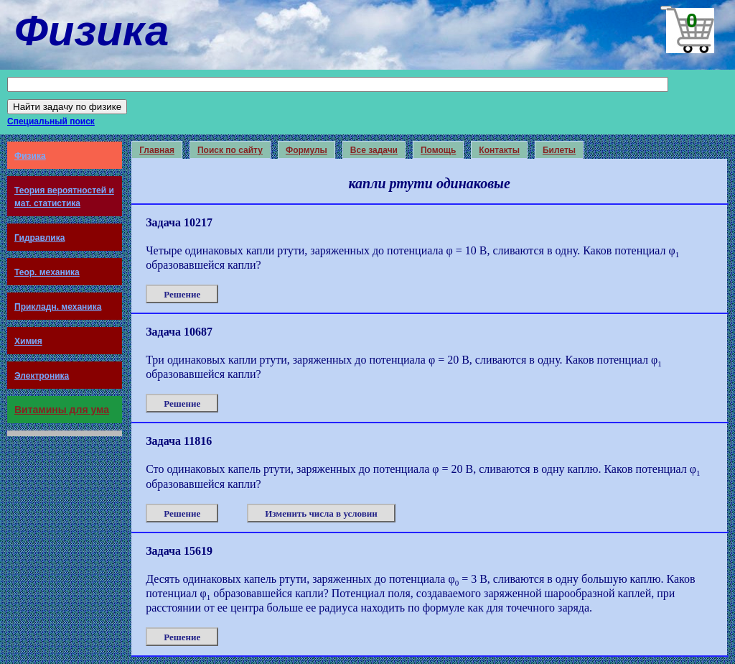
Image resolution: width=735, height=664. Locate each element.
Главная (156, 150)
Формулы (306, 150)
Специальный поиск (51, 121)
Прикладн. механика (57, 307)
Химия (28, 341)
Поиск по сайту (230, 150)
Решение (182, 294)
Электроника (41, 376)
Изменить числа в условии (321, 513)
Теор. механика (47, 272)
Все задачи (374, 150)
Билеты (559, 150)
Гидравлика (39, 238)
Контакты (499, 150)
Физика (30, 156)
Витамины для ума (61, 409)
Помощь (438, 150)
